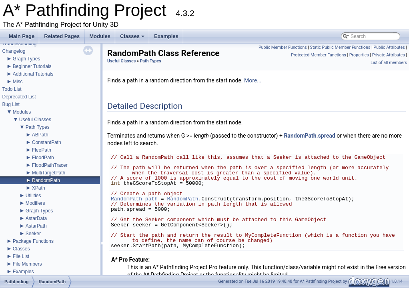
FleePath (41, 150)
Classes (133, 38)
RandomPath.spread (309, 135)
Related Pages (62, 36)
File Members (27, 264)
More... (252, 80)
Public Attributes (389, 47)
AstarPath (36, 226)
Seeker (33, 233)
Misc (18, 81)
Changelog (13, 51)
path (151, 198)
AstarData (36, 218)
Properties (359, 55)
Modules (99, 36)
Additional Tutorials (33, 74)
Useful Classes (35, 119)
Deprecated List (19, 97)
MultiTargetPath (48, 173)
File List (21, 256)
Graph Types (26, 59)
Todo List (11, 89)
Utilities (33, 195)
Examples (166, 36)
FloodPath (43, 157)
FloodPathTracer (50, 165)
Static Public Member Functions (340, 47)
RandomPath (46, 180)
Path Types (38, 127)
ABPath (40, 135)
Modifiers (35, 203)
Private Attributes (388, 55)
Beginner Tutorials (32, 66)
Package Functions (33, 241)
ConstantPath (46, 142)
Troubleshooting (19, 43)
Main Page (21, 36)
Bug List (10, 104)
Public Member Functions (283, 47)
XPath (38, 188)
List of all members (389, 62)
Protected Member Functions (318, 55)
